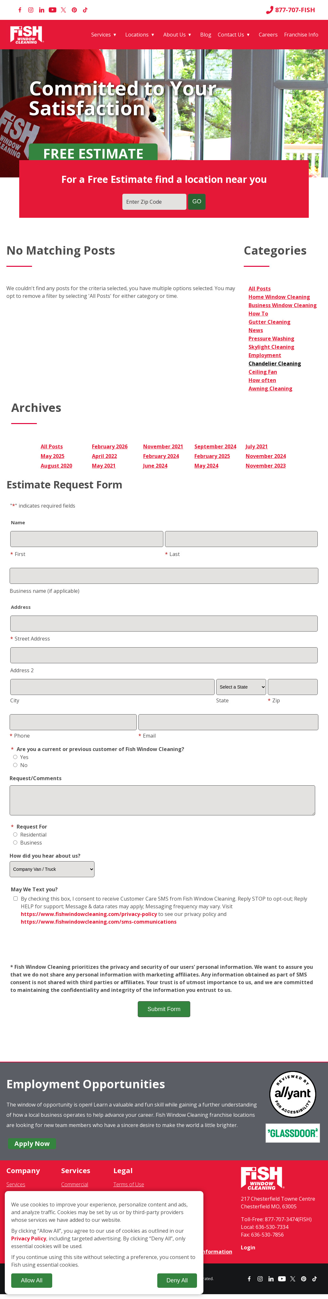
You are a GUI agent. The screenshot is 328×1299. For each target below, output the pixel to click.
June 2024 (155, 465)
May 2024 (206, 465)
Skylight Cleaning (271, 346)
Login (248, 1252)
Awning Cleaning (270, 388)
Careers (268, 34)
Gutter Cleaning (270, 321)
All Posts (260, 288)
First (17, 554)
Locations (137, 34)
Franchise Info (301, 34)
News (256, 330)
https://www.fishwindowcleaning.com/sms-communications (98, 926)
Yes (21, 757)
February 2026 (109, 446)
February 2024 (161, 456)
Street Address (30, 638)
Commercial (74, 1189)
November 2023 (266, 465)
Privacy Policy (28, 1238)
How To (258, 313)
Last (172, 554)
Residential (29, 839)
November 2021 (163, 446)
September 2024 (215, 446)
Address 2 (22, 670)
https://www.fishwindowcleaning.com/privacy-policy (89, 918)
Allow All (31, 1280)
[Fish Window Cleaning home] (28, 34)
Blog (205, 34)
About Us (174, 34)
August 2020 (56, 465)
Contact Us (231, 34)
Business (27, 847)
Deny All (177, 1280)
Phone (20, 735)
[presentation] (164, 949)
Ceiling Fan (263, 371)
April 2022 (104, 456)
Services (101, 34)
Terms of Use (128, 1189)
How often (262, 380)
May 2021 (104, 465)
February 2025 (212, 456)
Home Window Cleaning (279, 296)
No (20, 765)
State (222, 700)
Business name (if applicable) (44, 590)
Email (147, 735)
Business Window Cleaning (283, 305)
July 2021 (257, 446)
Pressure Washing (271, 338)
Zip (274, 700)
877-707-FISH (290, 10)
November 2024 (266, 456)
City (14, 700)
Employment (265, 355)
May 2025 (52, 456)
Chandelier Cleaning (275, 363)
